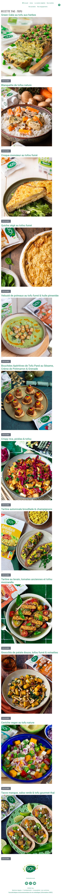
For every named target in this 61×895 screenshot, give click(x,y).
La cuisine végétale (39, 3)
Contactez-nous (30, 878)
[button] (59, 5)
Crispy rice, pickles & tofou (16, 438)
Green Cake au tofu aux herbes (18, 14)
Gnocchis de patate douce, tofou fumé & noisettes (29, 652)
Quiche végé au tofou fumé (16, 225)
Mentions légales (17, 890)
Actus (31, 3)
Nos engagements (42, 6)
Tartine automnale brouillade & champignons (26, 509)
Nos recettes (50, 3)
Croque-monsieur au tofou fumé (19, 155)
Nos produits (32, 6)
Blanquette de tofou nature (16, 85)
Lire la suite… (6, 80)
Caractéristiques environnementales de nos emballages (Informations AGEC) (30, 892)
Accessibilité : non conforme (41, 890)
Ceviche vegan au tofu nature (17, 722)
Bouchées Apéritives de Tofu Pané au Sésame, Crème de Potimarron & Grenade (27, 367)
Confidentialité (27, 890)
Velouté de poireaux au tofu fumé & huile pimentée (30, 295)
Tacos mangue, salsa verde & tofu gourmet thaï (28, 792)
